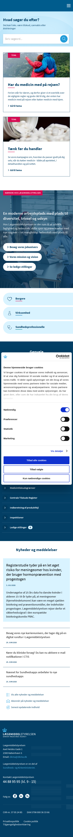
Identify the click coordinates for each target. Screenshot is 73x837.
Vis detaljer (57, 451)
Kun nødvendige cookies (36, 478)
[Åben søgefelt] (62, 6)
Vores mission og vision (22, 257)
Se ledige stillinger (19, 267)
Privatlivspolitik (11, 821)
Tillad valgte (36, 469)
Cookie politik (31, 821)
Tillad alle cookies (36, 460)
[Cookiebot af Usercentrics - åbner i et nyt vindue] (55, 357)
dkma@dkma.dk (18, 756)
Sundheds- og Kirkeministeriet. (19, 767)
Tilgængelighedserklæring (16, 824)
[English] (55, 5)
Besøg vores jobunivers (22, 247)
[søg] (64, 39)
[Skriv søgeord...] (36, 39)
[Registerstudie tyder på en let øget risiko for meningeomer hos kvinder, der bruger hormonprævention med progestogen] (36, 590)
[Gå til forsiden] (15, 5)
